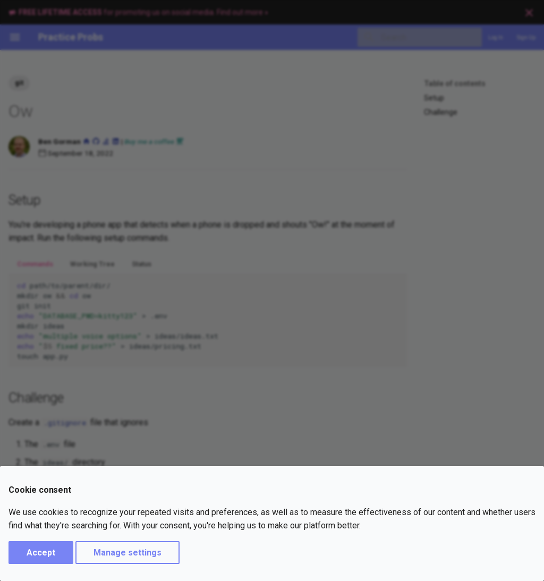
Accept (41, 553)
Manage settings (128, 553)
